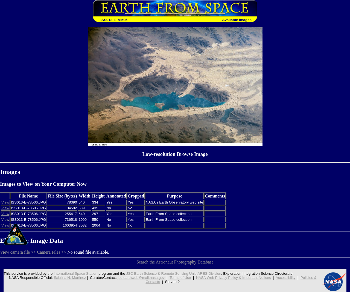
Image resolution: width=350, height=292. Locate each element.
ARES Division (209, 273)
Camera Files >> (51, 252)
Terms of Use (180, 278)
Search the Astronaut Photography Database (175, 262)
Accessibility (286, 278)
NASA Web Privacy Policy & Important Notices (233, 278)
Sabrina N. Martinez (70, 278)
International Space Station (75, 273)
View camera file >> (18, 252)
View (5, 202)
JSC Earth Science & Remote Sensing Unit (161, 273)
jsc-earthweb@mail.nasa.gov (141, 278)
